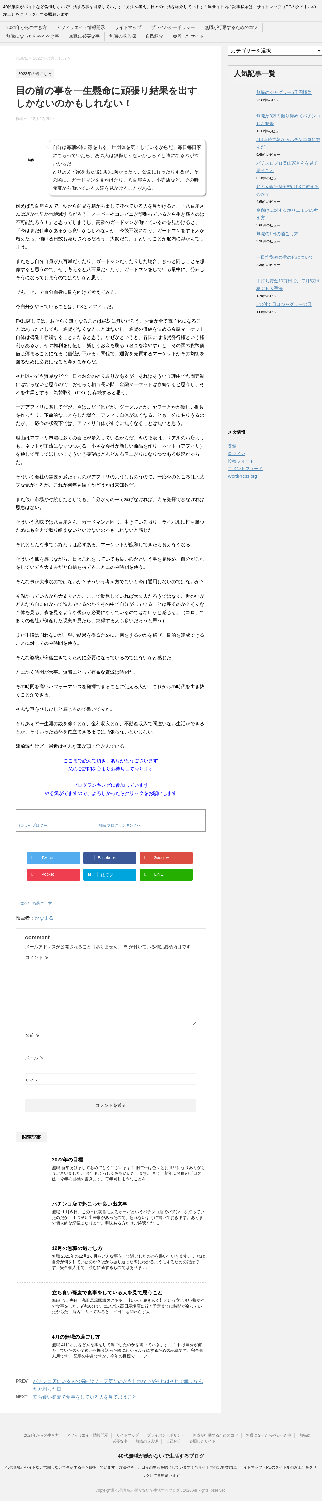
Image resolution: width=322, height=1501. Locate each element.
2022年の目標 (67, 1159)
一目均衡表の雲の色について (285, 257)
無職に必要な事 (84, 36)
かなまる (44, 918)
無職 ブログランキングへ (119, 825)
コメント (36, 957)
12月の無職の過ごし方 (77, 1248)
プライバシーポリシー (173, 27)
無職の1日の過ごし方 (277, 233)
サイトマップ (128, 27)
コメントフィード (245, 468)
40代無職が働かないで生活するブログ (161, 1456)
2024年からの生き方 (26, 27)
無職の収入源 (122, 36)
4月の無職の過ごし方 (76, 1337)
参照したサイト (188, 36)
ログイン (236, 453)
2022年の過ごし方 (35, 903)
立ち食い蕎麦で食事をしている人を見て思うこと (107, 1292)
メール (34, 1057)
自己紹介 (154, 36)
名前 (32, 1035)
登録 (232, 446)
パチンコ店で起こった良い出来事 (89, 1204)
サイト (31, 1080)
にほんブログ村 (33, 825)
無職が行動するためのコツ (231, 27)
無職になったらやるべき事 (32, 36)
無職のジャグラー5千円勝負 (284, 92)
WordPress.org (242, 476)
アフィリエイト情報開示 (81, 27)
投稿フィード (241, 461)
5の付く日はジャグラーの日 (284, 304)
